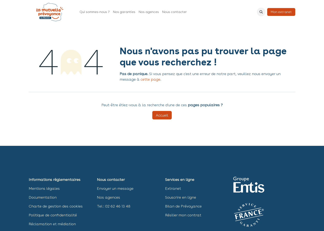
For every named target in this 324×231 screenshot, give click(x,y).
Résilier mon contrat (183, 215)
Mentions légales (44, 188)
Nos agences (108, 197)
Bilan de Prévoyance (183, 206)
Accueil (162, 115)
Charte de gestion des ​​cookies (56, 206)
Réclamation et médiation (52, 224)
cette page (150, 79)
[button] (261, 12)
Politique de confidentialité (53, 215)
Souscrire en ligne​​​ (180, 197)
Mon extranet (281, 12)
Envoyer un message (115, 188)
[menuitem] (94, 12)
